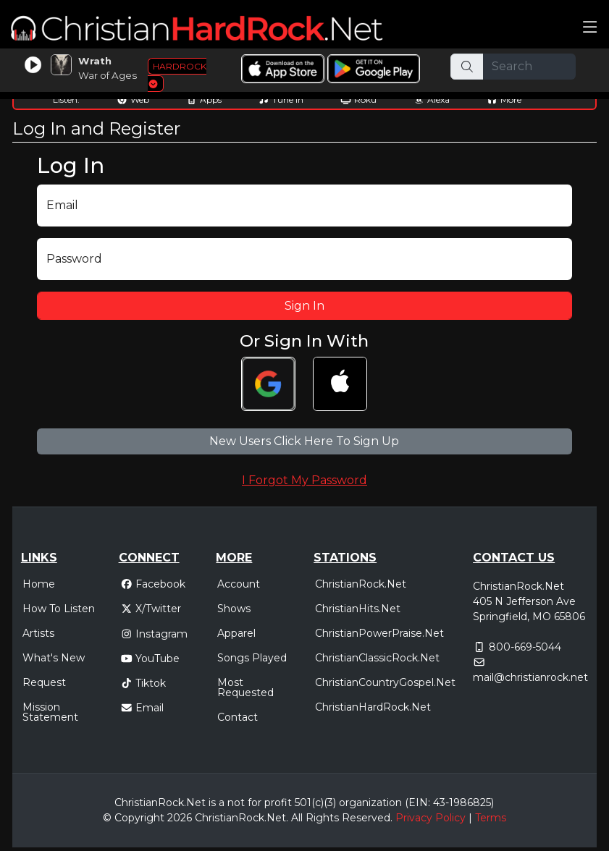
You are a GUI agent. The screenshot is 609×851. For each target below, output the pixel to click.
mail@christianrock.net (530, 677)
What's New (53, 658)
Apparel (236, 633)
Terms (490, 817)
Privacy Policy (430, 817)
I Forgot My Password (304, 480)
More (504, 99)
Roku (358, 99)
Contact (237, 717)
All (297, 817)
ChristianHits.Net (357, 609)
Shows (234, 609)
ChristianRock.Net (360, 584)
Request (44, 682)
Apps (204, 99)
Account (238, 584)
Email (142, 708)
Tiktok (143, 683)
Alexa (431, 99)
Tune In (281, 99)
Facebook (153, 584)
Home (38, 584)
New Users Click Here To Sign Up (304, 441)
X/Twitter (151, 609)
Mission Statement (50, 712)
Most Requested (245, 687)
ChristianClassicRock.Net (377, 658)
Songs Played (252, 658)
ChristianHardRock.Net (373, 707)
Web (133, 99)
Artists (38, 633)
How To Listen (58, 609)
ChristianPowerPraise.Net (379, 633)
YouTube (150, 658)
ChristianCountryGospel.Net (385, 682)
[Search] (529, 67)
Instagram (154, 634)
